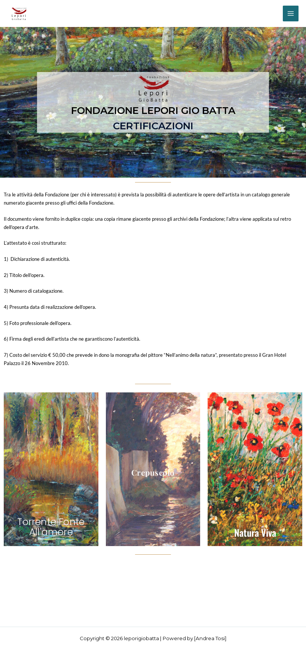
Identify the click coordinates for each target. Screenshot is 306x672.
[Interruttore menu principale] (291, 13)
